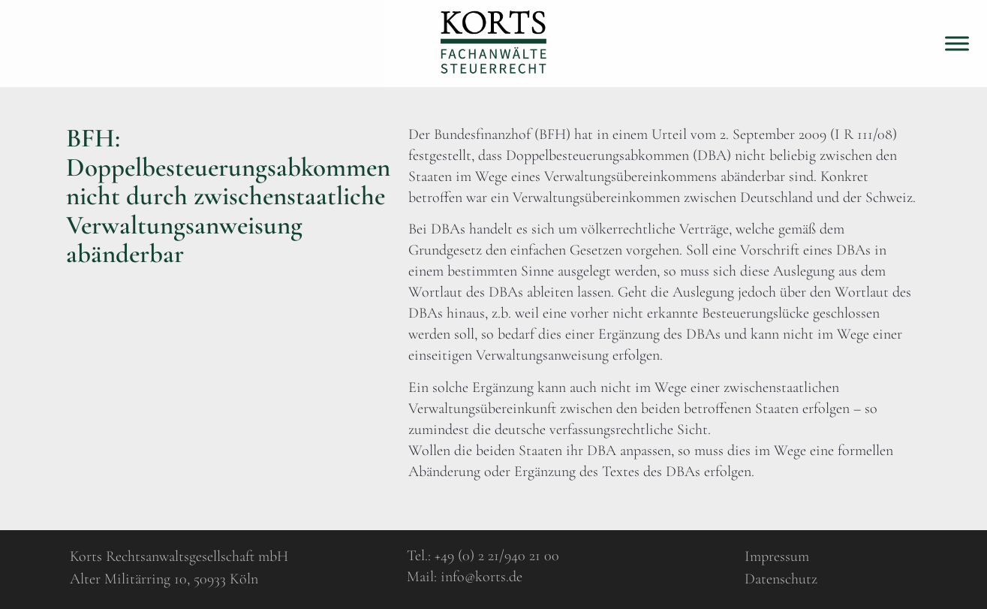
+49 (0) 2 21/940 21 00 (497, 556)
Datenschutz (781, 579)
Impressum (777, 556)
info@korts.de (481, 577)
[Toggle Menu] (957, 43)
